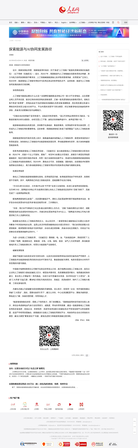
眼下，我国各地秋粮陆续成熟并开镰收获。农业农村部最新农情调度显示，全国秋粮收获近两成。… (45, 387)
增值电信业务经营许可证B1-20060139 (59, 429)
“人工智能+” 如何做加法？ (108, 66)
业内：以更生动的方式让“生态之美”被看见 (27, 368)
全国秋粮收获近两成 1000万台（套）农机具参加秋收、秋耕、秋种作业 (38, 384)
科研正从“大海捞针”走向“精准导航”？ (111, 90)
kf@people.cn (52, 425)
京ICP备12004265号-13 (107, 429)
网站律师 (97, 418)
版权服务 (75, 418)
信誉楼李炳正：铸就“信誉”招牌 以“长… (112, 75)
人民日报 (13, 405)
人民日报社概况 (28, 418)
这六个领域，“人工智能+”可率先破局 (111, 56)
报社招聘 (46, 418)
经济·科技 (18, 40)
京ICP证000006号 (95, 432)
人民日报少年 (24, 405)
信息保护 (104, 418)
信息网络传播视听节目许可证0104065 (30, 432)
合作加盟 (68, 418)
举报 (107, 22)
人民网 (11, 40)
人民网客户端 (92, 22)
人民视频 (70, 405)
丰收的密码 (103, 95)
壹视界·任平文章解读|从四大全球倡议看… (112, 85)
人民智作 (81, 405)
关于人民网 (38, 418)
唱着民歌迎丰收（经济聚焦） (109, 80)
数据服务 (82, 418)
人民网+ (36, 405)
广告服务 (60, 418)
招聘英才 (53, 418)
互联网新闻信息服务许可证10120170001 (35, 429)
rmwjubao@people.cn (94, 425)
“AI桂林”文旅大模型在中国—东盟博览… (112, 71)
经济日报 (31, 60)
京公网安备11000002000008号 (109, 432)
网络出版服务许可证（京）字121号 (79, 432)
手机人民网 (48, 405)
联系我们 (112, 418)
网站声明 (90, 418)
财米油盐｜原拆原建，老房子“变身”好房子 (112, 61)
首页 (10, 22)
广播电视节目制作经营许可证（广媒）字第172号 (85, 429)
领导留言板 (59, 405)
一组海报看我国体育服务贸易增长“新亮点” (113, 99)
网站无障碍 (101, 22)
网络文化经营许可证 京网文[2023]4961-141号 (55, 432)
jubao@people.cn (87, 421)
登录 (125, 22)
